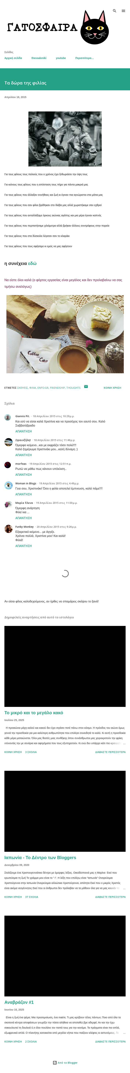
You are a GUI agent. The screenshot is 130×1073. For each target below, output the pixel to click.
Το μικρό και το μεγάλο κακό (33, 712)
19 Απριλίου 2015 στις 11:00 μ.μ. (57, 503)
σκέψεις (22, 387)
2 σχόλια (31, 1041)
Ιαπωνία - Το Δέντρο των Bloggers (40, 857)
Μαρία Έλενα (24, 503)
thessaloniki (39, 58)
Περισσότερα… (84, 58)
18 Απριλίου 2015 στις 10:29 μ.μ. (53, 416)
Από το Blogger (65, 1062)
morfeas (20, 463)
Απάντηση (23, 431)
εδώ (32, 263)
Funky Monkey (24, 526)
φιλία (32, 387)
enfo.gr (42, 387)
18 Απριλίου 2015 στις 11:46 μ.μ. (54, 440)
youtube (61, 58)
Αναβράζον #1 (19, 1002)
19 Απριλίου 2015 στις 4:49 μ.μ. (59, 483)
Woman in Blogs (25, 483)
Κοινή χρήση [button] (112, 387)
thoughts (73, 387)
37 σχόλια (31, 897)
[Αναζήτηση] (114, 6)
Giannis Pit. (22, 416)
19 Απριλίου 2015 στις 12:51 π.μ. (50, 463)
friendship (57, 387)
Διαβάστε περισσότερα (110, 752)
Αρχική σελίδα (13, 58)
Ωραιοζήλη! (23, 440)
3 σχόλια (31, 752)
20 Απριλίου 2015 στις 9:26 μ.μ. (57, 526)
